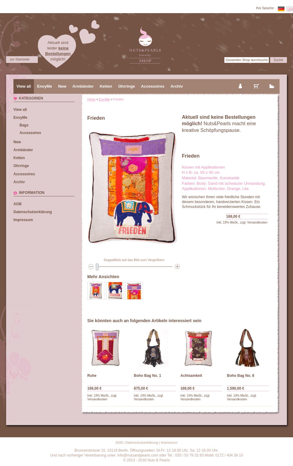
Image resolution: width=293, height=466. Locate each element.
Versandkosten (257, 222)
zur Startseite (20, 59)
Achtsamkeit (191, 375)
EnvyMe (104, 99)
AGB (17, 204)
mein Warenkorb (256, 81)
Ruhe (91, 375)
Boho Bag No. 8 (240, 375)
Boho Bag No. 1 (147, 375)
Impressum (23, 220)
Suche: (217, 60)
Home (91, 99)
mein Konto (240, 81)
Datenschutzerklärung (32, 212)
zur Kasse (272, 81)
